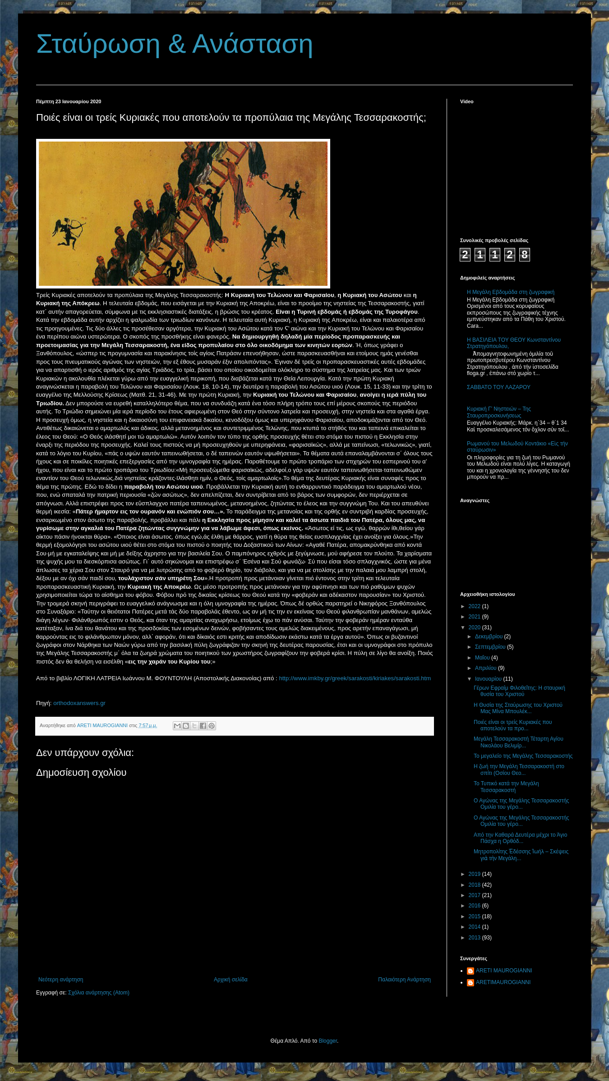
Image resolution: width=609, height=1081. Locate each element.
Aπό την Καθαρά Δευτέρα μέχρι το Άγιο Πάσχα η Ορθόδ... (520, 838)
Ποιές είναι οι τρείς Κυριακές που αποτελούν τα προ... (513, 725)
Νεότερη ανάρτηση (60, 979)
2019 (475, 874)
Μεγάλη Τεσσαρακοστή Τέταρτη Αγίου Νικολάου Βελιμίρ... (518, 742)
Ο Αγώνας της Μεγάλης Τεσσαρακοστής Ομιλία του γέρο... (521, 803)
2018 (475, 885)
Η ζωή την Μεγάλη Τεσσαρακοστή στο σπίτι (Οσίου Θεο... (519, 769)
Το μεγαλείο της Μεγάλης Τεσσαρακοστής (523, 756)
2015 (475, 916)
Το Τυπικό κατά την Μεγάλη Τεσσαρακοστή (506, 786)
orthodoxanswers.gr (79, 703)
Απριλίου (486, 668)
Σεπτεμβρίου (491, 647)
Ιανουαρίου (489, 679)
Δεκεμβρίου (489, 636)
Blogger (327, 1041)
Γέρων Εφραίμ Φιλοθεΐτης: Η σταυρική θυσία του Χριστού (519, 691)
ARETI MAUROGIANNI (504, 970)
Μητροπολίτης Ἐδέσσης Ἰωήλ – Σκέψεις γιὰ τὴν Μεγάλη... (521, 854)
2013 (475, 937)
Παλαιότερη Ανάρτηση (404, 979)
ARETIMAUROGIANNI (503, 982)
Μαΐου (483, 658)
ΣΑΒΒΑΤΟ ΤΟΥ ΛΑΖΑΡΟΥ (499, 387)
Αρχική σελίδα (231, 979)
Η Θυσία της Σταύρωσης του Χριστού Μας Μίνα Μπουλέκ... (518, 708)
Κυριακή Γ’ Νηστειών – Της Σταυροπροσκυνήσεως (499, 412)
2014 (475, 927)
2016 (475, 905)
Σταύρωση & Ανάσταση (175, 43)
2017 (475, 895)
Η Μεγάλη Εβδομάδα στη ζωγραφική (510, 292)
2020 (475, 627)
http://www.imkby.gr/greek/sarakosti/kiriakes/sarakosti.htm (355, 678)
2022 (475, 606)
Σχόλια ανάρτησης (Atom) (98, 992)
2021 (475, 617)
